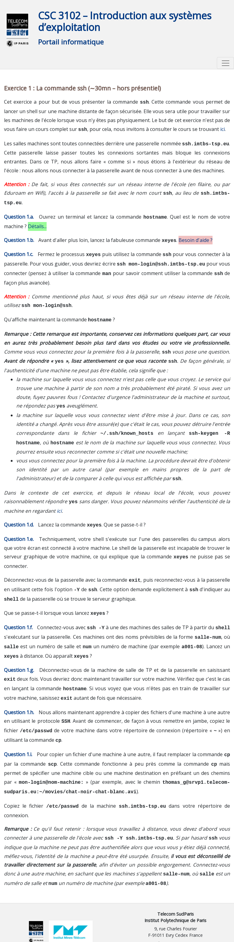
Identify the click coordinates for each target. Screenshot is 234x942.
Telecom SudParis (175, 887)
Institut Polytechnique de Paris (175, 894)
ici (222, 128)
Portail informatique (71, 42)
